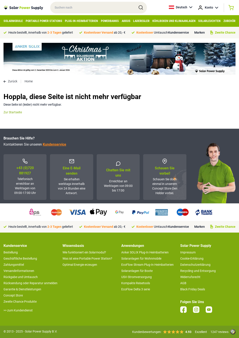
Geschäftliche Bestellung (20, 258)
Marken (199, 32)
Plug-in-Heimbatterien (81, 21)
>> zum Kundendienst (18, 310)
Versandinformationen (19, 271)
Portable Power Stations (44, 21)
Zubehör (229, 21)
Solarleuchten (209, 21)
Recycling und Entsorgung (198, 271)
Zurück (10, 81)
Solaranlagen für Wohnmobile (141, 258)
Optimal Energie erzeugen (79, 264)
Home (29, 81)
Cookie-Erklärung (191, 258)
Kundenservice (178, 32)
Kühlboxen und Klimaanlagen (174, 21)
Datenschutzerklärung (195, 264)
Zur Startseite (13, 112)
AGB (183, 283)
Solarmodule (13, 21)
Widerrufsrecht (190, 277)
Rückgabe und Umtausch (21, 277)
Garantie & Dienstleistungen (22, 289)
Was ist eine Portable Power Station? (87, 258)
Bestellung (11, 252)
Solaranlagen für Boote (137, 271)
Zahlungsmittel (14, 264)
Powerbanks (110, 21)
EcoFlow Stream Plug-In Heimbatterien (147, 264)
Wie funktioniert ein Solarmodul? (84, 252)
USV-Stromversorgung (136, 277)
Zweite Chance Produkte (20, 301)
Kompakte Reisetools (135, 283)
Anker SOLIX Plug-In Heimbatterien (145, 252)
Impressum (188, 252)
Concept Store (13, 295)
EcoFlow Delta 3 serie (135, 289)
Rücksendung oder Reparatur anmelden (30, 283)
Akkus (126, 21)
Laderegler (141, 21)
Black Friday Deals (192, 289)
